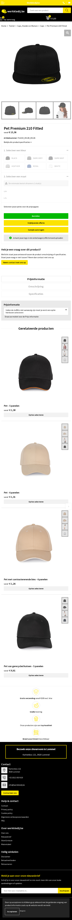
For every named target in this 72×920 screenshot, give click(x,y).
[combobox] (45, 10)
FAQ (3, 820)
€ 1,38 (9, 410)
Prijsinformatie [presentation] (36, 279)
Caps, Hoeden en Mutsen (27, 26)
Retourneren (6, 864)
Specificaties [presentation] (36, 294)
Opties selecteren (36, 415)
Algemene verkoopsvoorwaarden (15, 817)
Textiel (12, 26)
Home (3, 26)
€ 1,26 (9, 583)
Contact (4, 805)
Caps (42, 26)
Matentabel (6, 844)
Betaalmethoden (8, 860)
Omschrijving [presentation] (36, 286)
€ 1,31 (9, 496)
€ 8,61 (9, 670)
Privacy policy (7, 809)
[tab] (36, 279)
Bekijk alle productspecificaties (18, 142)
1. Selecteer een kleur (15, 150)
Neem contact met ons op (14, 262)
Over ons (5, 833)
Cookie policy (6, 813)
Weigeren (23, 911)
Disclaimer (5, 856)
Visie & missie (6, 840)
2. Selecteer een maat (15, 176)
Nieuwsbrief (6, 837)
